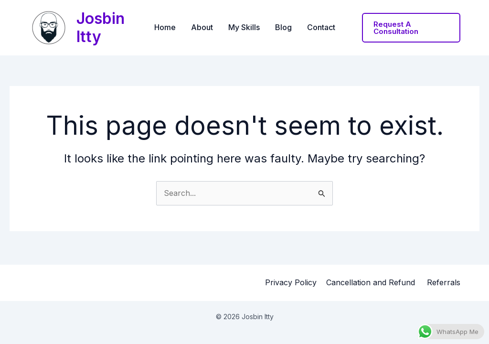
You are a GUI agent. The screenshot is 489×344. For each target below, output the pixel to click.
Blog (283, 27)
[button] (411, 28)
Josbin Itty (100, 27)
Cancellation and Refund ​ (371, 282)
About (202, 27)
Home (165, 27)
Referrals (443, 282)
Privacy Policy (291, 282)
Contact (321, 27)
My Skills (244, 27)
